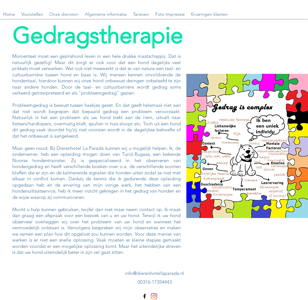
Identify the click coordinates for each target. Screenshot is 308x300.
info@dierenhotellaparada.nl (154, 273)
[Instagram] (154, 296)
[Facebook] (144, 296)
